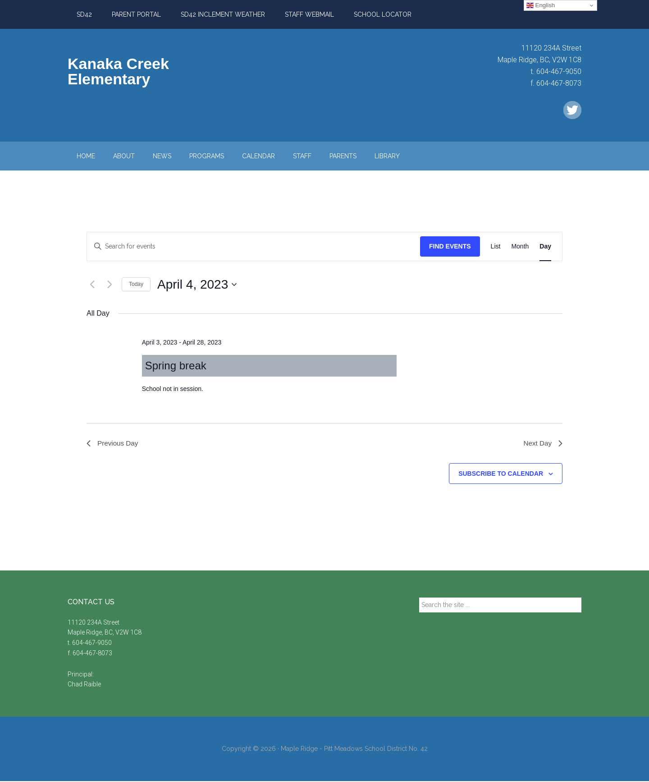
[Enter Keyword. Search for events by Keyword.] (253, 246)
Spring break (175, 365)
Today (136, 284)
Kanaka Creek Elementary (118, 71)
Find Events (450, 246)
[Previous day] (92, 284)
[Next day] (109, 284)
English (540, 5)
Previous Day (113, 443)
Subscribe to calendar (500, 474)
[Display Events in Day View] (545, 246)
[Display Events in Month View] (520, 246)
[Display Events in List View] (496, 246)
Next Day (542, 443)
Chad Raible (84, 685)
